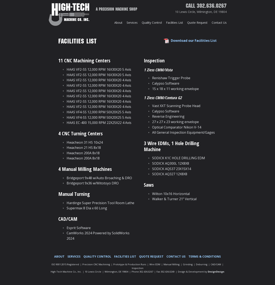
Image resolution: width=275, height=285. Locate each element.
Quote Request (197, 23)
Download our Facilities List (194, 40)
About (118, 23)
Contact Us (219, 23)
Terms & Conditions (204, 256)
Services (132, 23)
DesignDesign (216, 271)
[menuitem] (118, 22)
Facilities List (174, 23)
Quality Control (152, 23)
